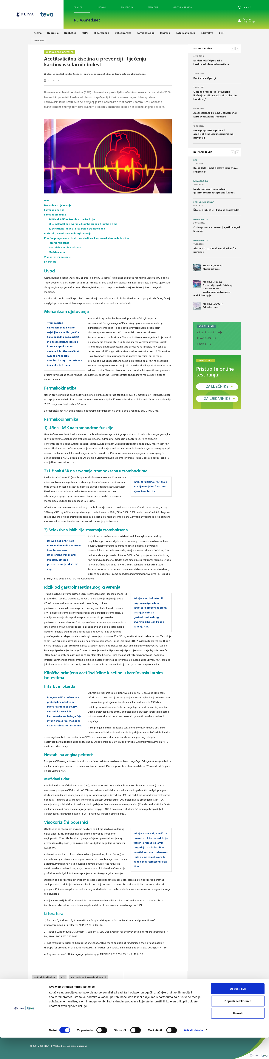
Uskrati (238, 1034)
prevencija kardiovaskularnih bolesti (88, 977)
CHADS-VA (204, 338)
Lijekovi (101, 7)
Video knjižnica (182, 7)
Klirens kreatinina (207, 332)
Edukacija (127, 7)
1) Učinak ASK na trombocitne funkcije (72, 219)
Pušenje (201, 343)
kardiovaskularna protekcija (87, 984)
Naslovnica (39, 40)
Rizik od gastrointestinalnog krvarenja (67, 233)
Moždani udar (57, 252)
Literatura (50, 261)
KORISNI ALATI (206, 326)
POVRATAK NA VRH (175, 984)
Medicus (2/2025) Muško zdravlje (207, 267)
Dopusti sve (238, 1010)
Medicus (153, 7)
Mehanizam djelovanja (57, 205)
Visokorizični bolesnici (58, 257)
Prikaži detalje (193, 1051)
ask (63, 977)
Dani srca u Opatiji (204, 78)
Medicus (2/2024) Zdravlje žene (207, 306)
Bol (195, 160)
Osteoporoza (200, 219)
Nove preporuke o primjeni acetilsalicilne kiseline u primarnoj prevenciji (213, 134)
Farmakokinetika (54, 210)
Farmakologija (200, 181)
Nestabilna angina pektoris (65, 247)
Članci (78, 7)
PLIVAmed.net (87, 20)
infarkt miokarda (72, 991)
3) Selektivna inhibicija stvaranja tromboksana (77, 228)
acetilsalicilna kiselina (44, 977)
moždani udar (93, 991)
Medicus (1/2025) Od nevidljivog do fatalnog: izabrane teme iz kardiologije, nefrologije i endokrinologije (213, 288)
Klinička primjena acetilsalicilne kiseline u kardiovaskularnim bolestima (87, 238)
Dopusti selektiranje (238, 1022)
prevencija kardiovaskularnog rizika (51, 984)
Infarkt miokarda (59, 242)
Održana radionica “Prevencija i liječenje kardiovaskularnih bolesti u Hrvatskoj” (215, 95)
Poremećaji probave (203, 202)
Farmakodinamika (55, 214)
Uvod (47, 200)
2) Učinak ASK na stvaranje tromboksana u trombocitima (83, 224)
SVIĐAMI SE (146, 984)
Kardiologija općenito (60, 52)
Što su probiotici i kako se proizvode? (216, 210)
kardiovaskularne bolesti (46, 991)
